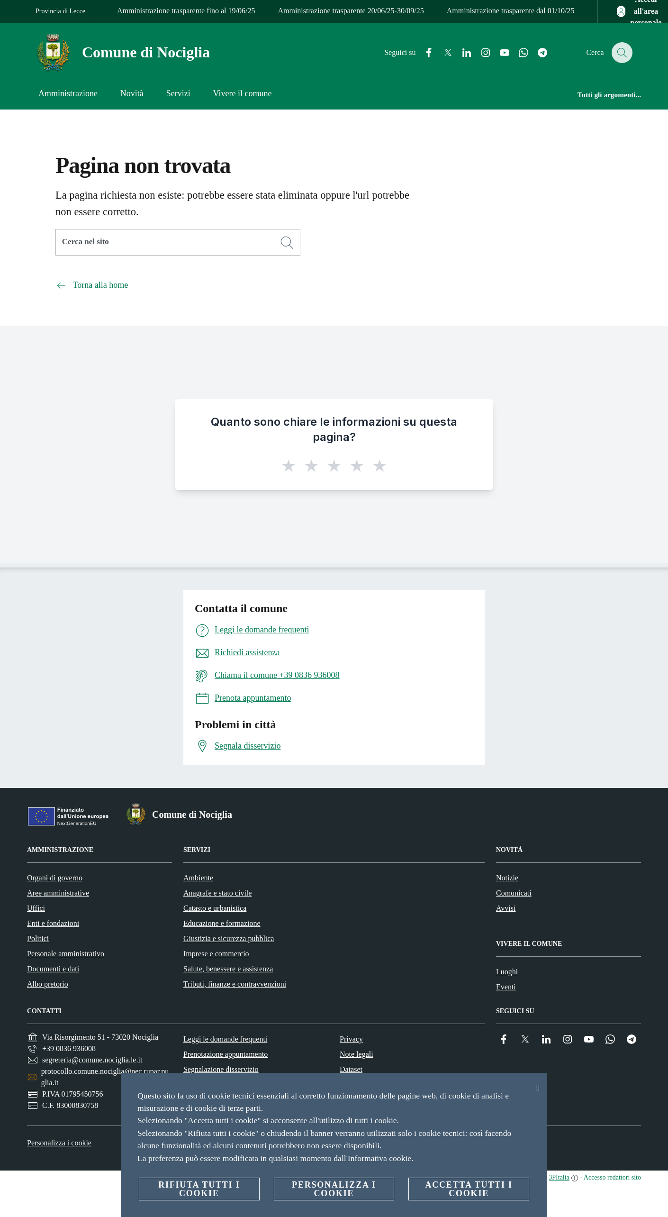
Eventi (506, 987)
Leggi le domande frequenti (225, 1039)
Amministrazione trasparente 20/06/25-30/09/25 (351, 11)
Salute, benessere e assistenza (228, 969)
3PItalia (559, 1177)
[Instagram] (480, 53)
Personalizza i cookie (59, 1143)
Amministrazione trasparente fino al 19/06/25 (186, 11)
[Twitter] (442, 53)
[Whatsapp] (518, 53)
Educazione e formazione (222, 923)
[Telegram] (537, 53)
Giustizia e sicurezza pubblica (228, 938)
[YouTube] (499, 53)
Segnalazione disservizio (221, 1069)
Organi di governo (54, 878)
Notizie (507, 878)
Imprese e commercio (216, 954)
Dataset (351, 1069)
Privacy (351, 1039)
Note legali (356, 1054)
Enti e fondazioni (53, 923)
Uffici (36, 908)
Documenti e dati (53, 969)
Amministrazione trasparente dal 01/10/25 (511, 11)
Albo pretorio (47, 984)
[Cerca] (621, 52)
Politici (38, 938)
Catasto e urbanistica (214, 908)
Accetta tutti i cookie (468, 1189)
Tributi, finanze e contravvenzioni (234, 984)
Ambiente (198, 878)
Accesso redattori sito (612, 1177)
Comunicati (514, 893)
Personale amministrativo (65, 954)
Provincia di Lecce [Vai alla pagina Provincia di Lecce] (60, 11)
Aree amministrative (58, 893)
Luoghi (507, 972)
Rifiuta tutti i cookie (199, 1189)
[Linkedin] (461, 53)
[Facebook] (423, 53)
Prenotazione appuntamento (225, 1054)
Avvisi (505, 908)
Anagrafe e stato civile (217, 893)
